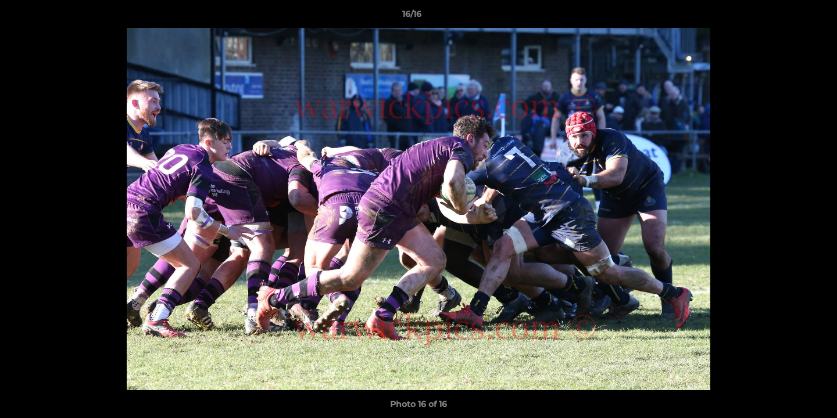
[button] (788, 17)
